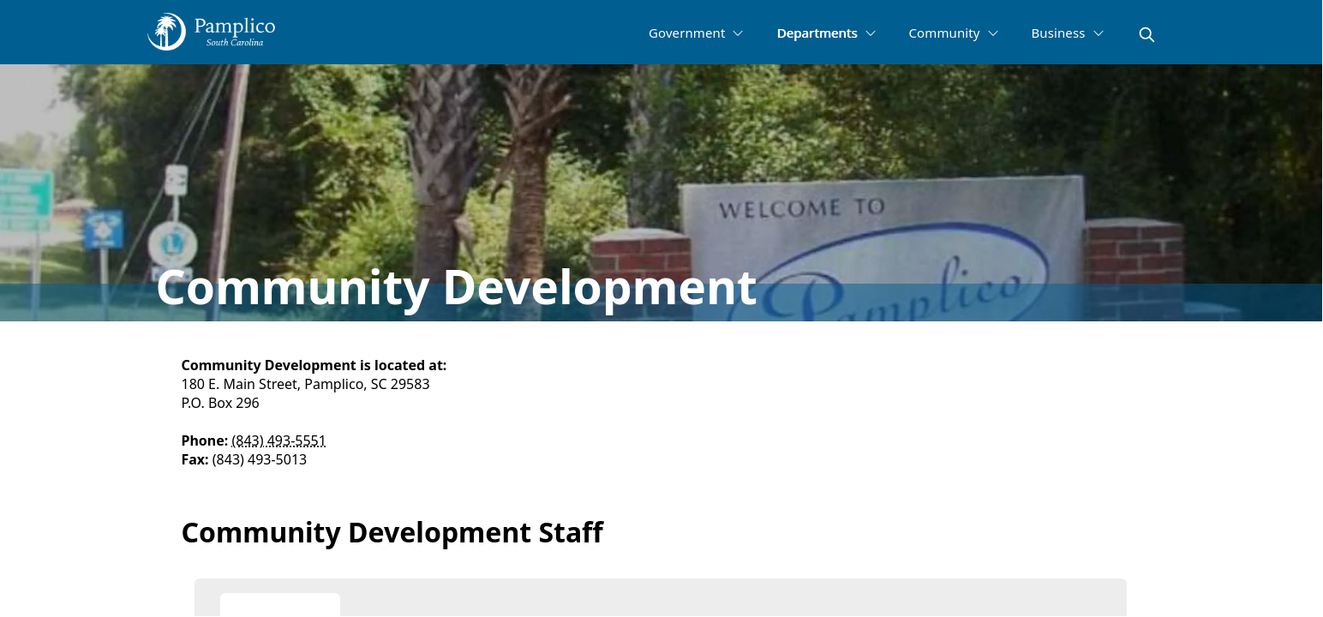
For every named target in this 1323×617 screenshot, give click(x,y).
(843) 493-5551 (278, 440)
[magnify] (1147, 35)
